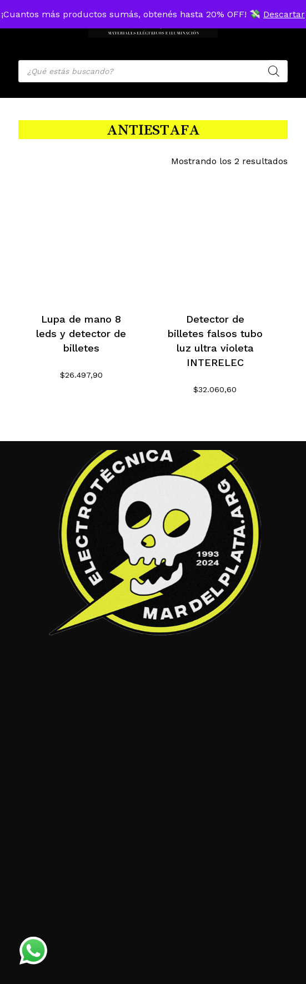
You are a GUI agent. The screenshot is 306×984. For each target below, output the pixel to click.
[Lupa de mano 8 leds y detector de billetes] (81, 235)
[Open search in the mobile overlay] (153, 71)
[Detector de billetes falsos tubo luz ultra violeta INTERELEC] (215, 235)
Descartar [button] (284, 14)
